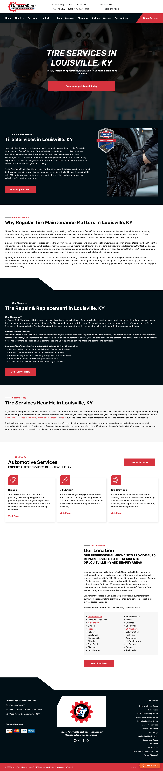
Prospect (92, 629)
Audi (34, 418)
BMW (7, 418)
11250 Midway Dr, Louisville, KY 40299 (69, 4)
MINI (13, 418)
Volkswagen (43, 418)
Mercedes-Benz (23, 418)
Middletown (93, 623)
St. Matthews (132, 629)
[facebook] (83, 741)
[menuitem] (8, 18)
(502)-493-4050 (111, 9)
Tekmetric (71, 767)
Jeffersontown (95, 616)
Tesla (63, 418)
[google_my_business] (87, 741)
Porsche (54, 418)
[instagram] (75, 741)
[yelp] (79, 741)
